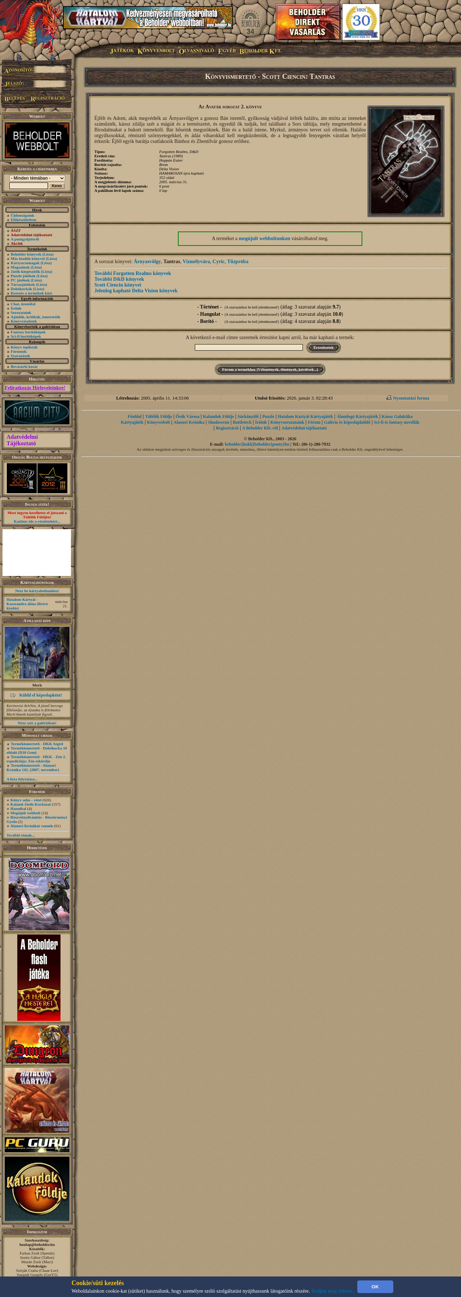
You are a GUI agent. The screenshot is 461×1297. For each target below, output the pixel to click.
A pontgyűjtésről (25, 239)
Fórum (314, 422)
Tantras (172, 261)
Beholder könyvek (26, 254)
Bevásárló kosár (24, 366)
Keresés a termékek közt (31, 293)
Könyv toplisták (24, 347)
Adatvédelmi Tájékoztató (22, 440)
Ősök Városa (188, 416)
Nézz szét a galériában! (37, 723)
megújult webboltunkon (264, 238)
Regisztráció (227, 428)
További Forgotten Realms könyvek (132, 273)
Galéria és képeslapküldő (347, 422)
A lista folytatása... (21, 779)
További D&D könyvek (119, 279)
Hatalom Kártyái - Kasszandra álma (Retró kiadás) (27, 603)
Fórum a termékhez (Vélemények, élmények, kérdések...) (270, 369)
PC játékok (20, 280)
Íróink (16, 308)
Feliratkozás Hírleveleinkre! (35, 388)
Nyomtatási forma (411, 398)
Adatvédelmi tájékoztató (304, 428)
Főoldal (134, 416)
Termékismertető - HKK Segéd (37, 744)
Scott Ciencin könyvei (117, 285)
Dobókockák (21, 289)
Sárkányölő (248, 416)
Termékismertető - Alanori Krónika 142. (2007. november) (32, 767)
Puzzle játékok (23, 276)
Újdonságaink (22, 215)
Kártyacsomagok (25, 263)
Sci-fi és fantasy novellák (396, 422)
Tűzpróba (238, 261)
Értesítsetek (324, 347)
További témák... (20, 835)
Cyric (218, 261)
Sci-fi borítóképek (26, 336)
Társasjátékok (23, 284)
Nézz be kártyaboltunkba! (37, 591)
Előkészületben (23, 219)
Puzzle (268, 416)
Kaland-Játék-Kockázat (30, 804)
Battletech (242, 422)
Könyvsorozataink (287, 422)
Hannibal (18, 808)
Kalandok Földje (218, 416)
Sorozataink (21, 312)
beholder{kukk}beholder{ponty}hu (257, 444)
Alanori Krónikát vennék (31, 826)
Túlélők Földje (158, 416)
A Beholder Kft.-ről (260, 428)
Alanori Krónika (189, 422)
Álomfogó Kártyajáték (357, 416)
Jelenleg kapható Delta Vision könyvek (136, 290)
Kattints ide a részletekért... (37, 521)
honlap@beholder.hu (37, 1244)
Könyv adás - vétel (25, 800)
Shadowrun (218, 422)
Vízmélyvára (196, 261)
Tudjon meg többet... (333, 1291)
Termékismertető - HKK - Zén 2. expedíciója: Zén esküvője (36, 759)
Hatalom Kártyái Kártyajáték (305, 416)
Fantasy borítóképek (28, 332)
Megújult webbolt (25, 813)
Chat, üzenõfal (23, 304)
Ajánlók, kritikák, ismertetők (36, 317)
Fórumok (19, 351)
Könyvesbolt (158, 422)
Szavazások (20, 355)
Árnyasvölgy (147, 261)
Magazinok (20, 267)
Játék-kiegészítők (25, 271)
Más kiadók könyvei (28, 258)
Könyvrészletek (24, 321)
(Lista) (48, 254)
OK (375, 1286)
